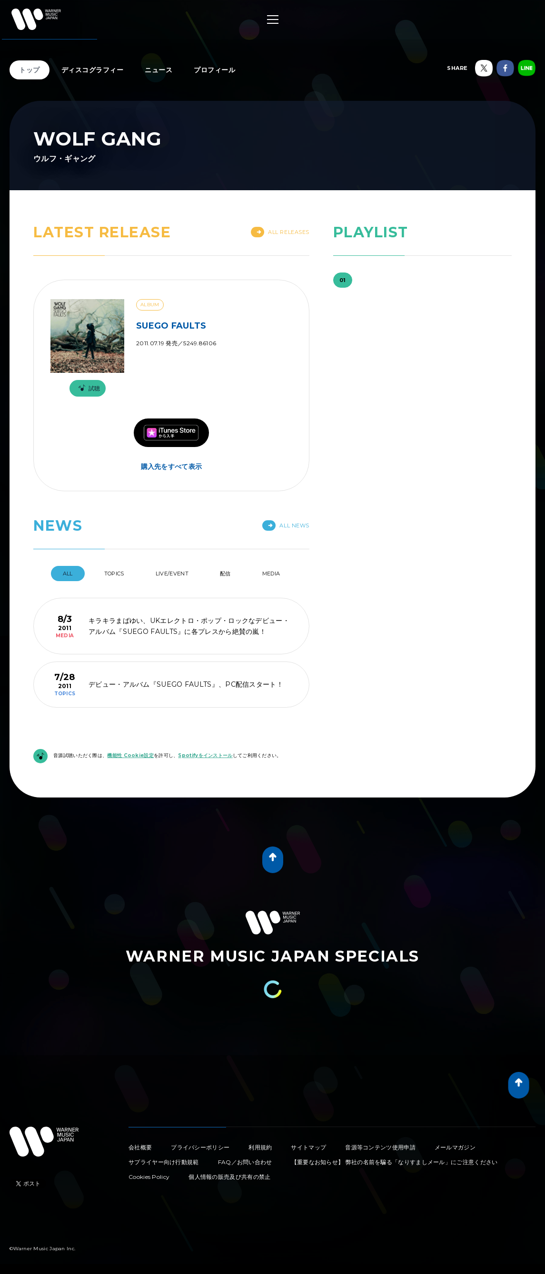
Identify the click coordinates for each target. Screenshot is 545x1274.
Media (271, 573)
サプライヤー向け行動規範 (164, 1162)
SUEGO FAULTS (171, 326)
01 (342, 280)
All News (285, 525)
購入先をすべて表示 (171, 466)
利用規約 (260, 1147)
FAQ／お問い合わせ (245, 1162)
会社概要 (140, 1147)
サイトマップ (308, 1147)
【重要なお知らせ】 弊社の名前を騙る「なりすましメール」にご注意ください (394, 1162)
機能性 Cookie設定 (130, 755)
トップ (29, 70)
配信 (225, 573)
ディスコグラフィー (92, 70)
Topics (114, 573)
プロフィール (214, 70)
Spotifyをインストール (205, 755)
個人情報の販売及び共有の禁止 (229, 1176)
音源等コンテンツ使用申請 (380, 1147)
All (68, 573)
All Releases (280, 232)
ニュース (158, 70)
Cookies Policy (149, 1176)
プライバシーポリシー (200, 1147)
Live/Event (172, 573)
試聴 (87, 388)
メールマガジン (455, 1147)
